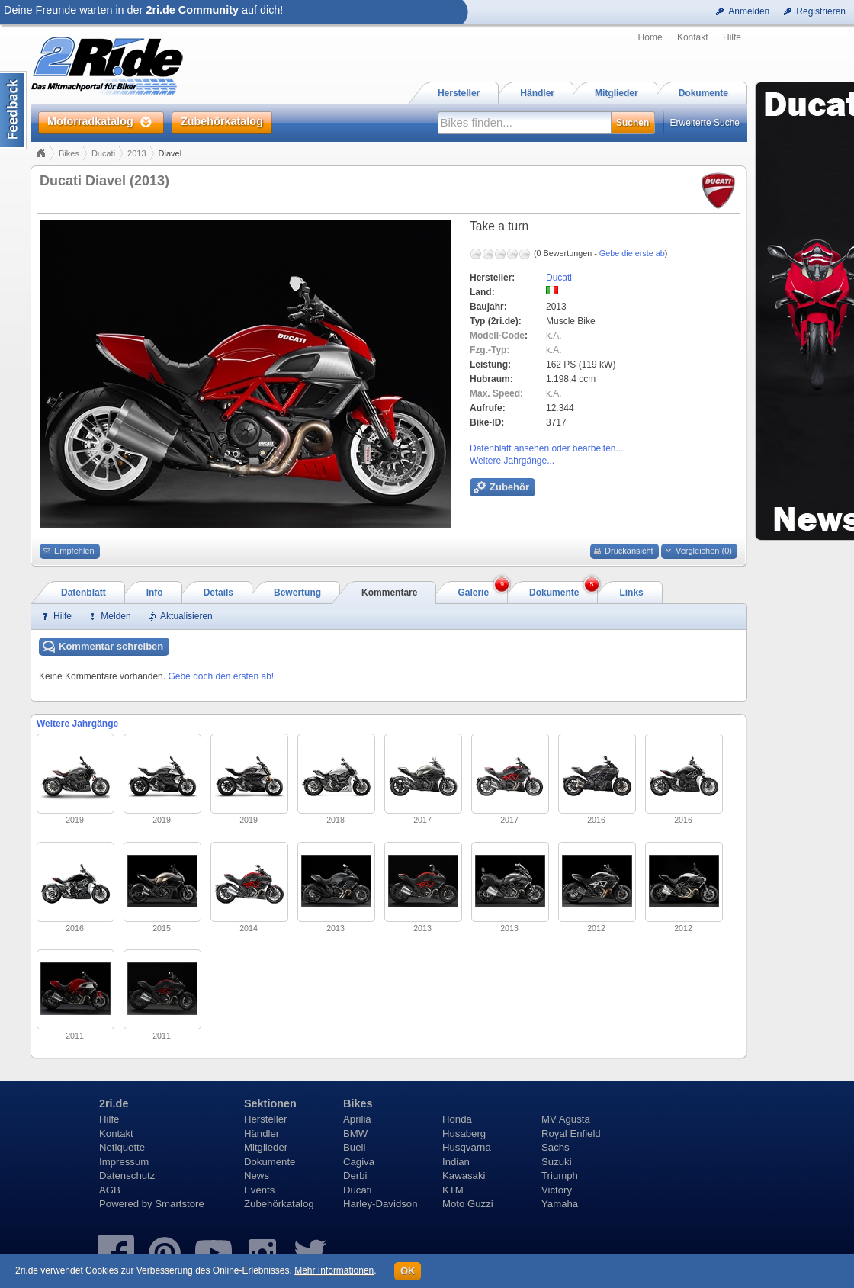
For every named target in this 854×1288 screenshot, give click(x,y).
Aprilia (357, 1119)
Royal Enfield (571, 1133)
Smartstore (179, 1203)
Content (13, 110)
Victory (556, 1190)
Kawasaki (463, 1175)
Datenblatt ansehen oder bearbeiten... (546, 448)
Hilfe (732, 37)
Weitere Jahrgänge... (512, 460)
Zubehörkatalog (279, 1203)
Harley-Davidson (380, 1203)
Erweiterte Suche (705, 122)
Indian (456, 1162)
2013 (136, 153)
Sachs (555, 1147)
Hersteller (265, 1119)
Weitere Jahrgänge (77, 723)
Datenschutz (127, 1175)
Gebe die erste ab (632, 253)
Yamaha (559, 1203)
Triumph (559, 1175)
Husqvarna (466, 1147)
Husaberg (464, 1133)
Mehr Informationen (334, 1270)
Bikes (69, 153)
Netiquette (122, 1147)
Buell (354, 1147)
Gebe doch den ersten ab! (221, 676)
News (256, 1175)
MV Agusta (565, 1119)
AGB (109, 1190)
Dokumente (269, 1162)
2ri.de (113, 1103)
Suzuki (556, 1162)
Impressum (124, 1162)
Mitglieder (265, 1147)
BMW (355, 1133)
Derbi (355, 1175)
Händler (261, 1133)
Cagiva (358, 1162)
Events (259, 1190)
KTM (453, 1190)
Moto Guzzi (467, 1203)
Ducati (103, 153)
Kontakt (692, 37)
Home (650, 37)
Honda (457, 1119)
